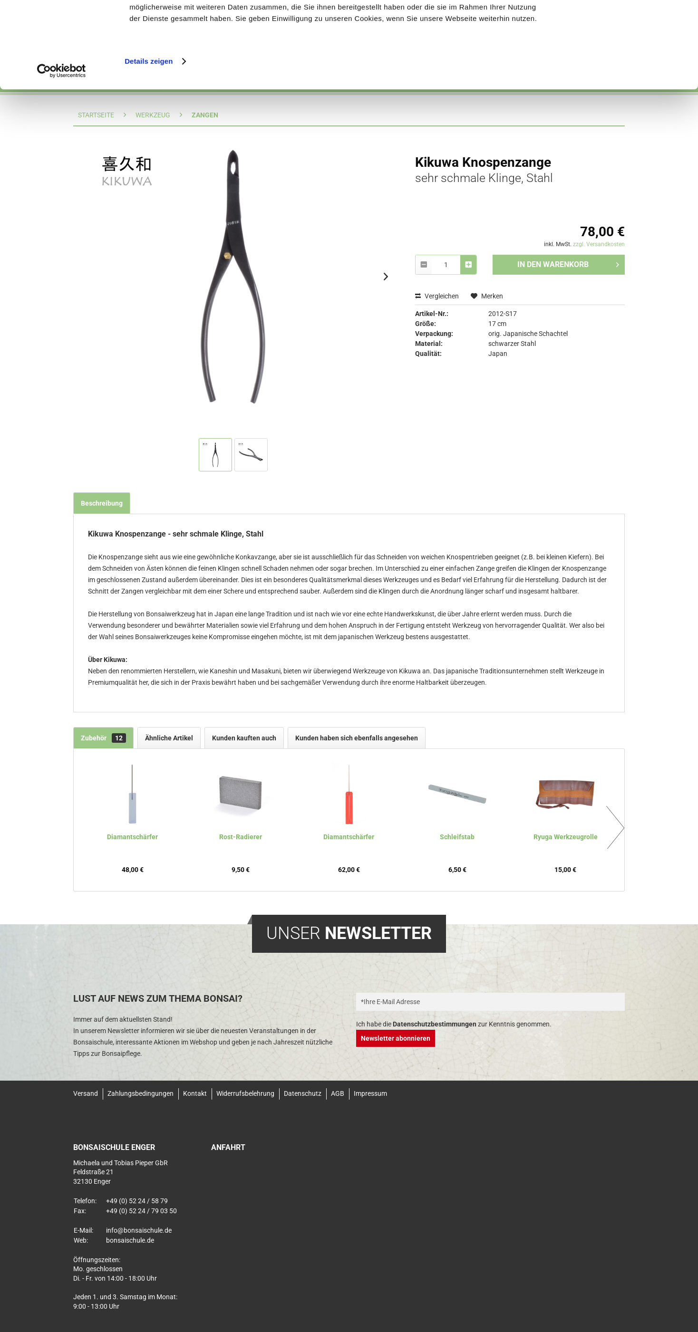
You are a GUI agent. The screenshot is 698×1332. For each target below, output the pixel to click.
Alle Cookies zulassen (618, 21)
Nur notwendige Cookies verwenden (618, 50)
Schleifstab (457, 837)
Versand (85, 1093)
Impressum (370, 1093)
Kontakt (195, 1093)
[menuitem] (88, 1094)
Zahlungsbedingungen (140, 1093)
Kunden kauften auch (244, 738)
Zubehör (103, 738)
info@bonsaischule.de (139, 1230)
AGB (337, 1093)
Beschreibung (102, 503)
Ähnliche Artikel (169, 738)
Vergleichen (437, 296)
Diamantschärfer (132, 837)
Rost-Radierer (240, 837)
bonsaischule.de (130, 1240)
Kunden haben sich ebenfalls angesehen (356, 738)
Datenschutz (302, 1093)
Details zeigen (149, 147)
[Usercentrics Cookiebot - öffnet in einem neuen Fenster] (61, 157)
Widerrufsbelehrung (245, 1093)
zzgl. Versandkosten (599, 244)
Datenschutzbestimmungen (434, 1024)
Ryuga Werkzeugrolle (565, 837)
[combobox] (446, 264)
